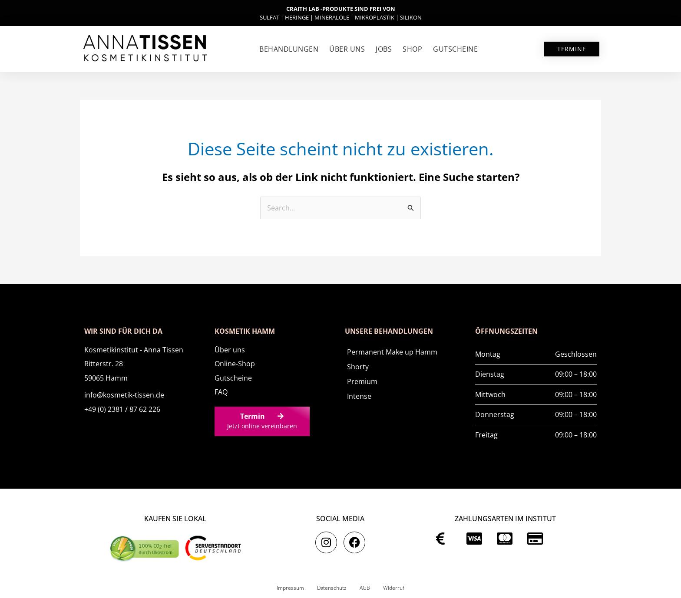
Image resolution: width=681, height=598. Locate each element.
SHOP (412, 49)
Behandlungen (288, 49)
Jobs (384, 49)
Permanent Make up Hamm (392, 352)
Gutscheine (455, 49)
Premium (362, 381)
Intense (359, 396)
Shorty (358, 366)
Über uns (347, 49)
